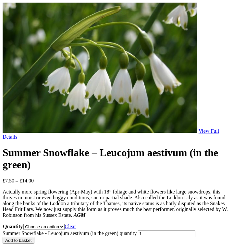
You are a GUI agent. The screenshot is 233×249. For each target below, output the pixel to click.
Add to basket (18, 240)
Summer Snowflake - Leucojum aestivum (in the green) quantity (70, 233)
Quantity (13, 226)
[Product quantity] (166, 233)
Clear (70, 226)
